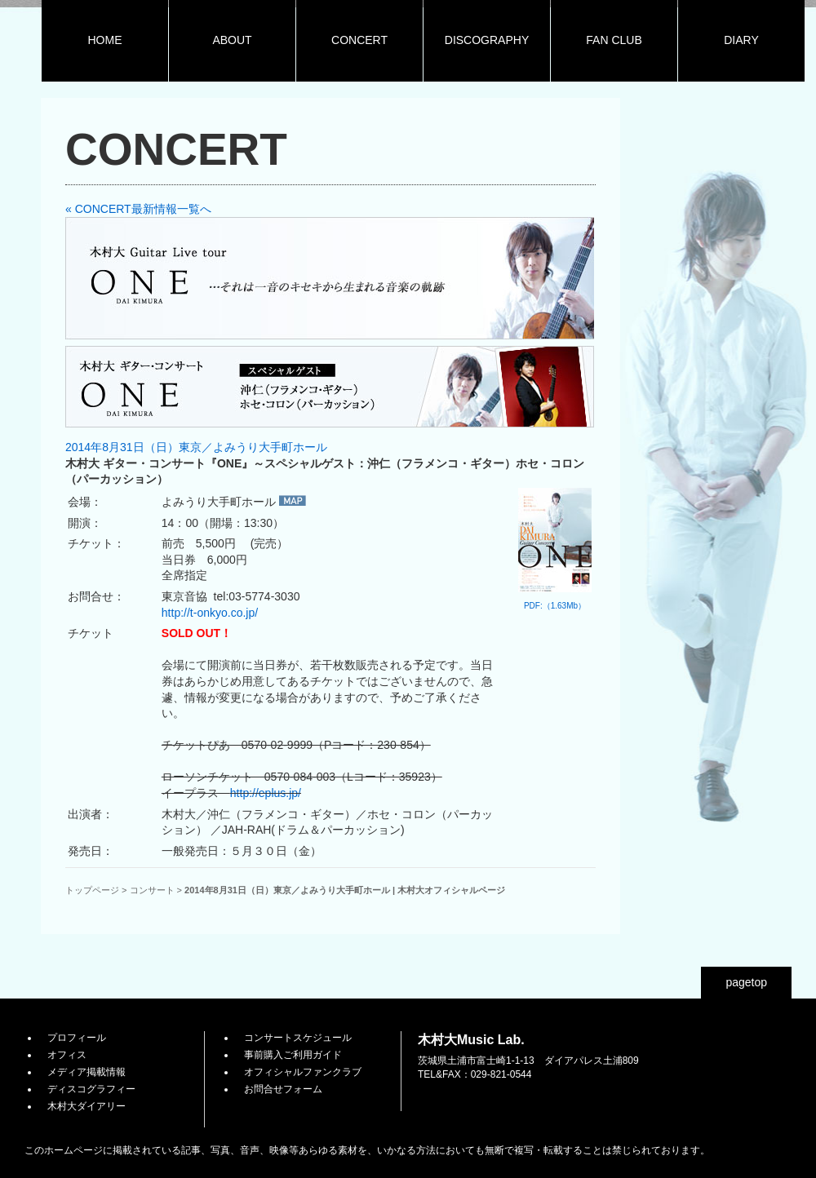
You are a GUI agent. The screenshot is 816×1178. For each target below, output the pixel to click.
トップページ (92, 890)
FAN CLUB (613, 39)
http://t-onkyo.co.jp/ (210, 612)
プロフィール (76, 1037)
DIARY (741, 39)
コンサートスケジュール (298, 1037)
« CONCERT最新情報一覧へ (138, 208)
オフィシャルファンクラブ (302, 1072)
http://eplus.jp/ (265, 792)
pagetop (746, 982)
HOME (105, 39)
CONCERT (359, 39)
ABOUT (231, 39)
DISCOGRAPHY (487, 39)
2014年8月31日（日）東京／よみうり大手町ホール (196, 447)
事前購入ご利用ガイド (293, 1055)
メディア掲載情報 (86, 1072)
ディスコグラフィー (91, 1089)
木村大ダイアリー (86, 1106)
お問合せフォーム (283, 1089)
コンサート (152, 890)
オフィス (66, 1055)
